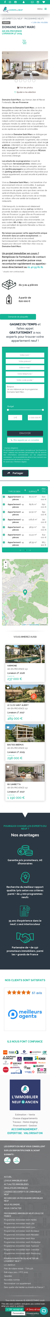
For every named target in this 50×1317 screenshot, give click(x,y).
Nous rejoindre (12, 1205)
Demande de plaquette (18, 317)
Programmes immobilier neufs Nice (19, 1238)
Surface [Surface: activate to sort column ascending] (30, 492)
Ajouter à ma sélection (25, 92)
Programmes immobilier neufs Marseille (21, 1235)
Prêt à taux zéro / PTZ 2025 (16, 1272)
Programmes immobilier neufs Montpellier (22, 1242)
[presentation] (25, 426)
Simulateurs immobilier (16, 1188)
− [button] (6, 567)
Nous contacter (12, 1208)
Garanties (8, 1276)
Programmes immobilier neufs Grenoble (21, 1250)
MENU (42, 9)
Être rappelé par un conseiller (25, 440)
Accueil (8, 1177)
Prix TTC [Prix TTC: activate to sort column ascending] (42, 490)
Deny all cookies (35, 1309)
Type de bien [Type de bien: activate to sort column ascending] (13, 492)
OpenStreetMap (34, 624)
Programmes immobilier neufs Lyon (19, 1227)
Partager (15, 473)
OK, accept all (14, 1309)
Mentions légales (20, 462)
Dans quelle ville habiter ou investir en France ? (24, 1287)
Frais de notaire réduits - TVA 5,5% (18, 1269)
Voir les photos (25, 88)
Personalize (18, 1313)
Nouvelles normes (12, 1280)
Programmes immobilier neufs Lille (19, 1223)
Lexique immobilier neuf (16, 1181)
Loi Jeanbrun (9, 1265)
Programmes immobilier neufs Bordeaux (21, 1231)
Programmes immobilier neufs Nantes (20, 1220)
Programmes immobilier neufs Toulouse (21, 1246)
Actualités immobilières (16, 1184)
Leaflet (24, 624)
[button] (5, 65)
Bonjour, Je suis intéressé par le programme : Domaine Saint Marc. (25, 391)
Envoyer (25, 433)
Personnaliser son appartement (17, 1283)
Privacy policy (33, 1313)
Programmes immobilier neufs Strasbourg (22, 1253)
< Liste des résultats (39, 22)
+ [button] (6, 563)
